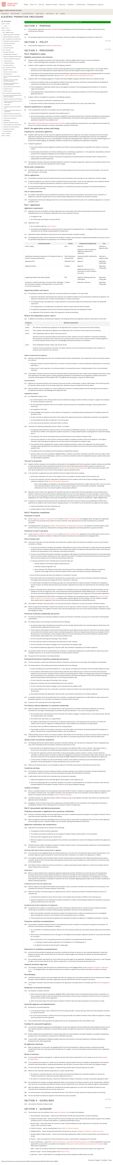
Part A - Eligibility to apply (8, 32)
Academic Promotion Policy (53, 29)
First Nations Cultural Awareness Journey (45, 598)
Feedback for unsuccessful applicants (11, 126)
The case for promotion (8, 65)
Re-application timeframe (8, 129)
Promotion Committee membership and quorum (11, 77)
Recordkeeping (6, 120)
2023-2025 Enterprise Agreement (58, 481)
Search (41, 4)
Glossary (62, 4)
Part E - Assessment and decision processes (12, 93)
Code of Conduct (51, 226)
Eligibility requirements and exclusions (11, 34)
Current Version (5, 13)
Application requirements (8, 52)
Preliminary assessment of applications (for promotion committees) (12, 96)
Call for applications (7, 45)
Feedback (62, 13)
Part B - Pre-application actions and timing (11, 39)
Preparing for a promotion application (11, 41)
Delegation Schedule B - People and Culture (45, 519)
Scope (5, 26)
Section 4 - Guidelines (6, 133)
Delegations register (95, 4)
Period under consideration (9, 43)
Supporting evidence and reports (10, 54)
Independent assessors (9, 63)
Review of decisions (7, 131)
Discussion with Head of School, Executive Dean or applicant (13, 102)
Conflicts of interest (7, 91)
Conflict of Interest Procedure (63, 795)
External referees (8, 61)
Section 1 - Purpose (6, 23)
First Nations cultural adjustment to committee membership (11, 84)
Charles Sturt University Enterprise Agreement (73, 468)
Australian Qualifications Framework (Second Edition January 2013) (70, 1142)
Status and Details (15, 13)
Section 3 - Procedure (6, 30)
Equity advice (7, 104)
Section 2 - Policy (5, 28)
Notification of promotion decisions (10, 122)
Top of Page (108, 40)
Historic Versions (40, 13)
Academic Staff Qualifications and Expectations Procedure (76, 75)
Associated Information (28, 13)
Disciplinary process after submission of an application (12, 111)
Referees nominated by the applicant (12, 58)
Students (70, 4)
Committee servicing (7, 88)
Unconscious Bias (103, 596)
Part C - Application (7, 50)
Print (57, 13)
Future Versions (50, 13)
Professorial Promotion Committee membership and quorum (10, 80)
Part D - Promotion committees (9, 67)
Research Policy (64, 1151)
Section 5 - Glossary (6, 135)
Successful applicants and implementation (12, 124)
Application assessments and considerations (12, 99)
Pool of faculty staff (7, 74)
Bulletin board (51, 4)
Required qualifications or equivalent (11, 36)
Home (26, 4)
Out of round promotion (8, 47)
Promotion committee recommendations (12, 113)
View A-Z (33, 4)
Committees (81, 4)
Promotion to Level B (7, 69)
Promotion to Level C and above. (10, 72)
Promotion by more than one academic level (12, 107)
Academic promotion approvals (10, 118)
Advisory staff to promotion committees (11, 86)
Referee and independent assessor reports (12, 56)
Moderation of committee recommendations (12, 116)
